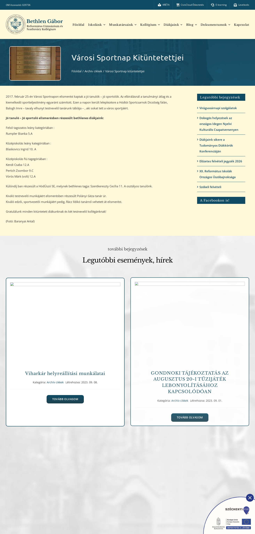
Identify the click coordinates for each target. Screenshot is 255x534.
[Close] (250, 498)
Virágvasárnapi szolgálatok (218, 108)
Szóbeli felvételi (210, 187)
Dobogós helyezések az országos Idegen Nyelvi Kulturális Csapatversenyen (218, 124)
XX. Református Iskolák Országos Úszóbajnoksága (217, 174)
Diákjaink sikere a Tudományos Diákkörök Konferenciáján (216, 145)
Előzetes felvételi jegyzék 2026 (220, 161)
